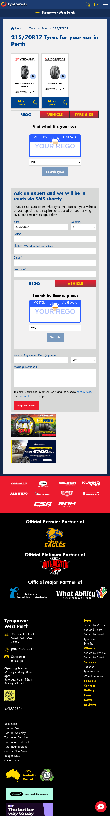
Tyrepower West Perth (55, 13)
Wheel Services (93, 649)
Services (90, 635)
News (88, 672)
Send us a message (18, 631)
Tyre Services (92, 644)
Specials (90, 653)
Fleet (87, 668)
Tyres (87, 593)
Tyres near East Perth (16, 710)
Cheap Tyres (11, 733)
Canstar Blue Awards (17, 724)
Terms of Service (28, 396)
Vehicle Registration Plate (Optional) (35, 355)
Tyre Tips (89, 616)
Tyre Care (89, 611)
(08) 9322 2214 (22, 622)
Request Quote (26, 405)
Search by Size (93, 602)
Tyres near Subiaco (15, 719)
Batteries (89, 639)
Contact (89, 658)
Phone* (34, 246)
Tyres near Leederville (17, 715)
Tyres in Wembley (15, 705)
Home (16, 28)
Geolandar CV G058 (24, 85)
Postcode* (20, 269)
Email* (18, 257)
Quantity (76, 222)
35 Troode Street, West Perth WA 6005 (23, 611)
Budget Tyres (12, 728)
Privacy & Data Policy (25, 807)
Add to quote (21, 103)
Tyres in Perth (12, 701)
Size (16, 222)
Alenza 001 (55, 83)
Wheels (89, 621)
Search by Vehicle (95, 598)
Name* (18, 234)
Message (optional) (25, 367)
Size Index (10, 696)
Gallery (89, 663)
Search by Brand (94, 607)
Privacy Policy (84, 392)
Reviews (90, 677)
